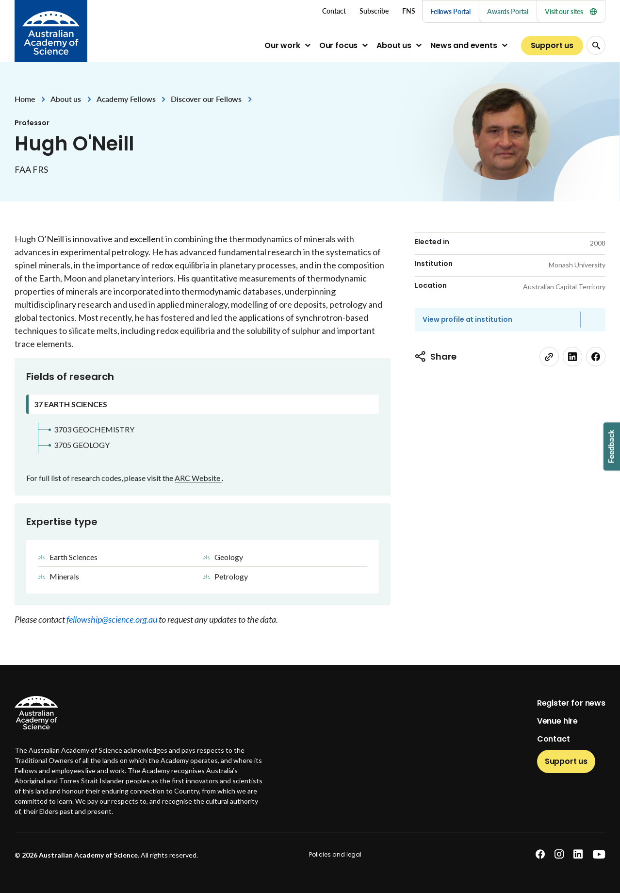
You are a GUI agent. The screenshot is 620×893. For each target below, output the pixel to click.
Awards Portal (507, 11)
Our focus (338, 45)
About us (393, 45)
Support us (552, 45)
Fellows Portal (450, 11)
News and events (463, 45)
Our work (282, 45)
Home (25, 98)
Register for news (571, 703)
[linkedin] (572, 356)
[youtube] (598, 854)
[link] (549, 356)
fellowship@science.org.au (112, 619)
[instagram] (559, 854)
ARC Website (198, 477)
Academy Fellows (126, 98)
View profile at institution (467, 319)
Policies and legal (335, 854)
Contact (553, 738)
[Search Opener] (596, 45)
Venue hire (557, 721)
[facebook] (595, 356)
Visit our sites (571, 11)
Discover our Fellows (206, 98)
